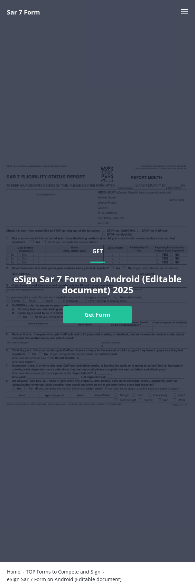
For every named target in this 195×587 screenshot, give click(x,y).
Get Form (97, 315)
